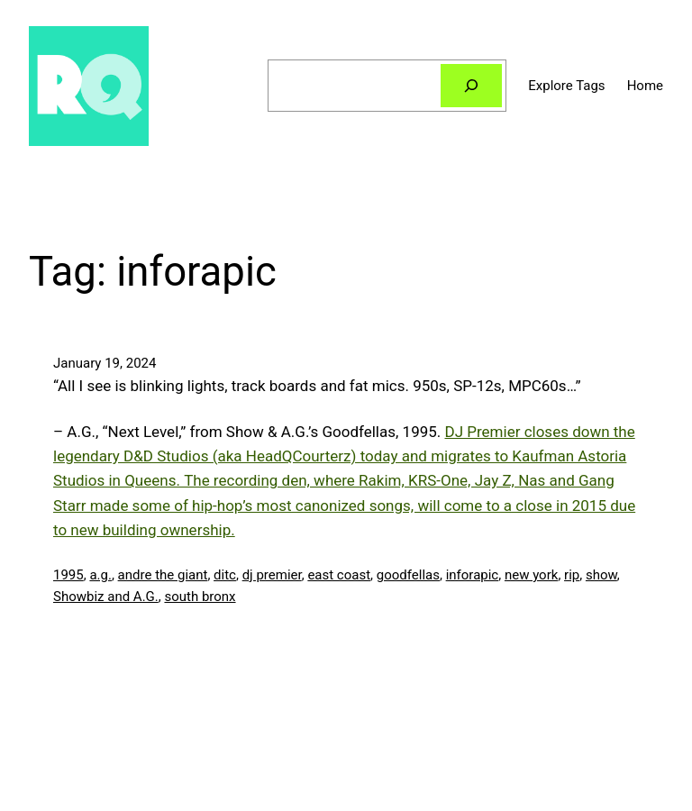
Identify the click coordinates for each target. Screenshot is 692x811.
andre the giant (163, 575)
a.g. (100, 575)
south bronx (199, 596)
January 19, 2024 (104, 363)
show (601, 575)
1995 (68, 575)
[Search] (471, 85)
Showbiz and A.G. (106, 596)
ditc (225, 575)
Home (645, 85)
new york (531, 575)
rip (571, 575)
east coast (338, 575)
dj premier (272, 575)
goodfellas (408, 575)
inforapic (472, 575)
